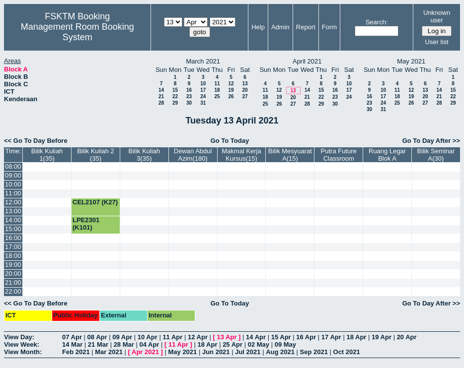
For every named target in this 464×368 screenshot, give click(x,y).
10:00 (13, 184)
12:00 (13, 202)
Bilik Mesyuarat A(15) (290, 154)
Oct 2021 (346, 352)
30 (189, 103)
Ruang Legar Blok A (387, 154)
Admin (280, 27)
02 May (258, 344)
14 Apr (256, 337)
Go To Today (230, 140)
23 (189, 96)
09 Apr (122, 337)
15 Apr (281, 337)
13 (244, 83)
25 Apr (232, 344)
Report (305, 27)
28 (161, 103)
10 (203, 83)
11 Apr (172, 337)
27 (244, 96)
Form (329, 27)
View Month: (23, 352)
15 (175, 90)
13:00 (13, 211)
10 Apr (147, 337)
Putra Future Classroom (339, 154)
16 (189, 90)
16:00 (13, 238)
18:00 (13, 255)
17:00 (13, 246)
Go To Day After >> (431, 140)
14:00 (13, 220)
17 (203, 90)
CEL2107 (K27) (95, 202)
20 (244, 90)
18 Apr (356, 337)
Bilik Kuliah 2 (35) (95, 154)
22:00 (13, 291)
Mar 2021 (109, 352)
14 (161, 90)
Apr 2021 (145, 352)
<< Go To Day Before (36, 140)
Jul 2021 (247, 352)
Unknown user (436, 16)
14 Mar (72, 344)
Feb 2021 (76, 352)
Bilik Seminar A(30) (436, 154)
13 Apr (227, 337)
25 (217, 96)
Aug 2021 (280, 352)
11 (217, 83)
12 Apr (198, 337)
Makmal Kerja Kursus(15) (241, 154)
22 (175, 96)
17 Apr (331, 337)
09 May (285, 344)
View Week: (21, 344)
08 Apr (97, 337)
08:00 (13, 166)
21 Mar (98, 344)
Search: (377, 22)
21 (161, 96)
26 (230, 96)
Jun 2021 (216, 352)
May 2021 (182, 352)
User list (437, 42)
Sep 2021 (314, 352)
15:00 (13, 229)
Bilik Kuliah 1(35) (47, 154)
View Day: (19, 337)
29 (175, 103)
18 (217, 90)
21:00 (13, 282)
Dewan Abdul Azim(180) (193, 154)
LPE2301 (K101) (86, 223)
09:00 (13, 175)
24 (203, 96)
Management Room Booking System (77, 32)
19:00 (13, 264)
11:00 (13, 193)
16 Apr (306, 337)
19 (230, 90)
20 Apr (407, 337)
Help (258, 27)
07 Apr (72, 337)
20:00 (13, 273)
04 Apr (149, 344)
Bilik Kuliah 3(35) (144, 154)
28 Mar (124, 344)
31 (203, 103)
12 (230, 83)
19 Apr (381, 337)
